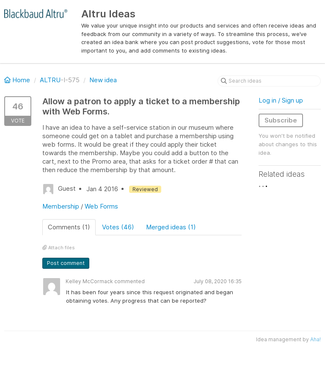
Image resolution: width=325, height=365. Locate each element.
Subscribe (280, 120)
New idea (103, 80)
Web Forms (101, 206)
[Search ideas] (269, 80)
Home (18, 80)
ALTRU (50, 80)
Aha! (315, 339)
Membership (60, 206)
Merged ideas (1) (171, 227)
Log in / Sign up (281, 100)
